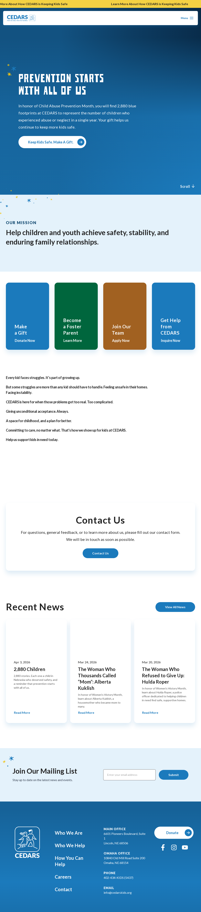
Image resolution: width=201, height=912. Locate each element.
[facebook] (163, 847)
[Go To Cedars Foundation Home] (27, 842)
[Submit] (173, 775)
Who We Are (71, 833)
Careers (66, 877)
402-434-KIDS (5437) (118, 877)
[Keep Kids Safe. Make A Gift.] (52, 142)
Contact (66, 889)
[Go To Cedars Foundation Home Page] (21, 18)
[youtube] (185, 847)
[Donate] (174, 833)
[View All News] (175, 607)
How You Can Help (75, 861)
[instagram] (174, 847)
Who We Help (72, 845)
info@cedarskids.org (118, 892)
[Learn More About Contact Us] (100, 553)
